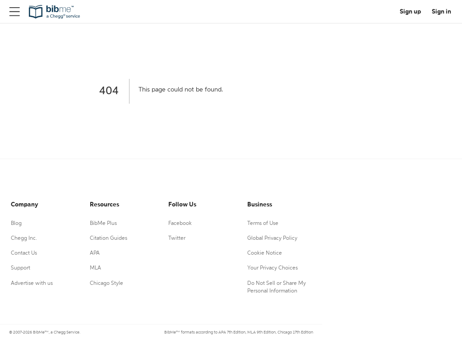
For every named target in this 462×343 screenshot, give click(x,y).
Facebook (180, 223)
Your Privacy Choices (272, 268)
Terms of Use (262, 223)
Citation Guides (108, 238)
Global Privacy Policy (272, 238)
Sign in (441, 12)
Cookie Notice (264, 253)
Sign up (410, 12)
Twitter (176, 238)
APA (95, 253)
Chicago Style (106, 283)
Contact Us (24, 253)
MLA (95, 268)
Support (20, 268)
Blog (16, 223)
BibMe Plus (103, 223)
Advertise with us (32, 283)
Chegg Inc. (24, 238)
